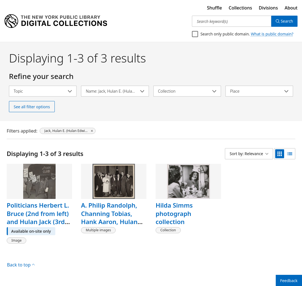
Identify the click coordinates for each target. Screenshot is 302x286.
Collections (240, 8)
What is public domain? (272, 34)
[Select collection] (187, 91)
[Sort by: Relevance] (249, 153)
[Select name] (115, 91)
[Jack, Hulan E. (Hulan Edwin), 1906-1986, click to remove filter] (68, 131)
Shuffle (214, 8)
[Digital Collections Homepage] (55, 21)
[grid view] (279, 153)
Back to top (21, 265)
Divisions (268, 8)
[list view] (289, 153)
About (291, 8)
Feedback (289, 280)
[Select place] (259, 91)
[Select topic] (43, 91)
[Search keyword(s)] (231, 21)
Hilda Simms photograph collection (174, 213)
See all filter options (32, 106)
